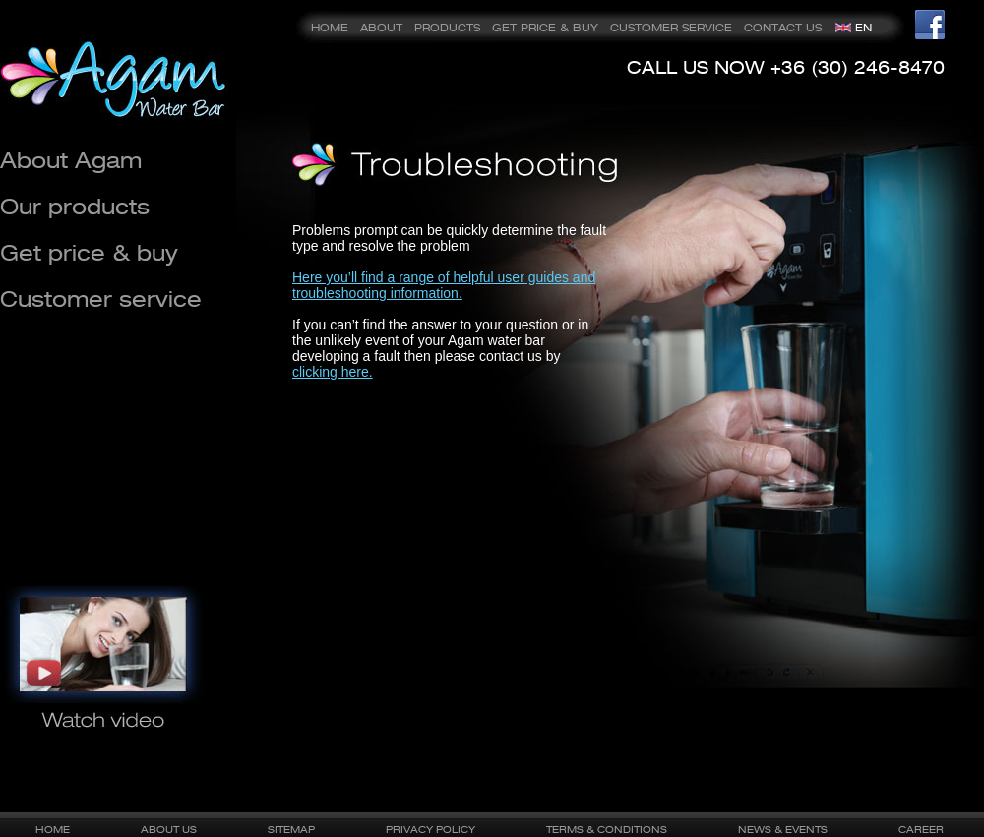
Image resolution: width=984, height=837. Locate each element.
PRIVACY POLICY (430, 829)
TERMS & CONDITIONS (606, 829)
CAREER (921, 829)
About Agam (71, 160)
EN (863, 27)
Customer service (101, 298)
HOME (329, 27)
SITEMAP (291, 829)
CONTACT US (783, 27)
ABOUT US (169, 829)
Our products (75, 206)
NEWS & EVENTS (783, 829)
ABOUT (381, 27)
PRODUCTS (447, 27)
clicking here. (332, 372)
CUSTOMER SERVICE (671, 27)
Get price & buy (89, 252)
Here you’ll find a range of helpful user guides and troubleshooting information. (443, 285)
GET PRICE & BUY (545, 27)
